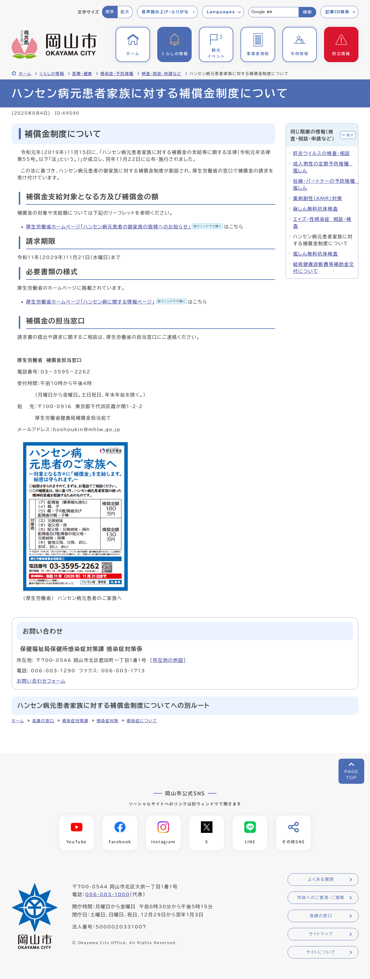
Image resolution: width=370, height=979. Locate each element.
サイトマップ (321, 934)
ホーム (25, 74)
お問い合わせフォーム (41, 681)
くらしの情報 (51, 74)
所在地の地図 (168, 660)
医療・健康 (82, 74)
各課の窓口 (43, 721)
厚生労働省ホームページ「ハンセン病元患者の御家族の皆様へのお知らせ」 (124, 226)
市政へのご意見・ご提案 (321, 898)
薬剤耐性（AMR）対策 (317, 198)
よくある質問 (321, 880)
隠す (350, 135)
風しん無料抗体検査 (315, 254)
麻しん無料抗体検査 (315, 208)
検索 (307, 12)
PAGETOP (351, 775)
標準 (109, 12)
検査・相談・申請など (162, 74)
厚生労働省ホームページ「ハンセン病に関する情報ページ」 (106, 301)
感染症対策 (108, 721)
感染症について (142, 721)
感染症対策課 (75, 721)
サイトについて (320, 952)
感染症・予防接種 (117, 74)
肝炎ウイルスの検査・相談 (321, 153)
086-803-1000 (107, 894)
